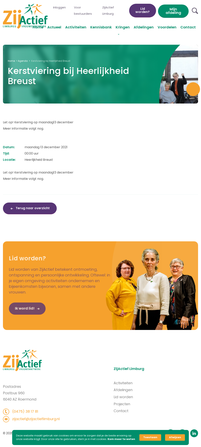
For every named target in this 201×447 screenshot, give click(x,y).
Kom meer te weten (121, 439)
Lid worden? (142, 10)
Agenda (23, 61)
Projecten (124, 404)
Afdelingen (144, 27)
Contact (188, 27)
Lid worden (125, 396)
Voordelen (167, 27)
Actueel (54, 27)
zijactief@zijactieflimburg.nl (33, 418)
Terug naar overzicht (32, 208)
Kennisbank (101, 27)
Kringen (123, 27)
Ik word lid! (16, 310)
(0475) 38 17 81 (22, 411)
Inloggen (59, 7)
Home (38, 27)
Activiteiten (75, 27)
